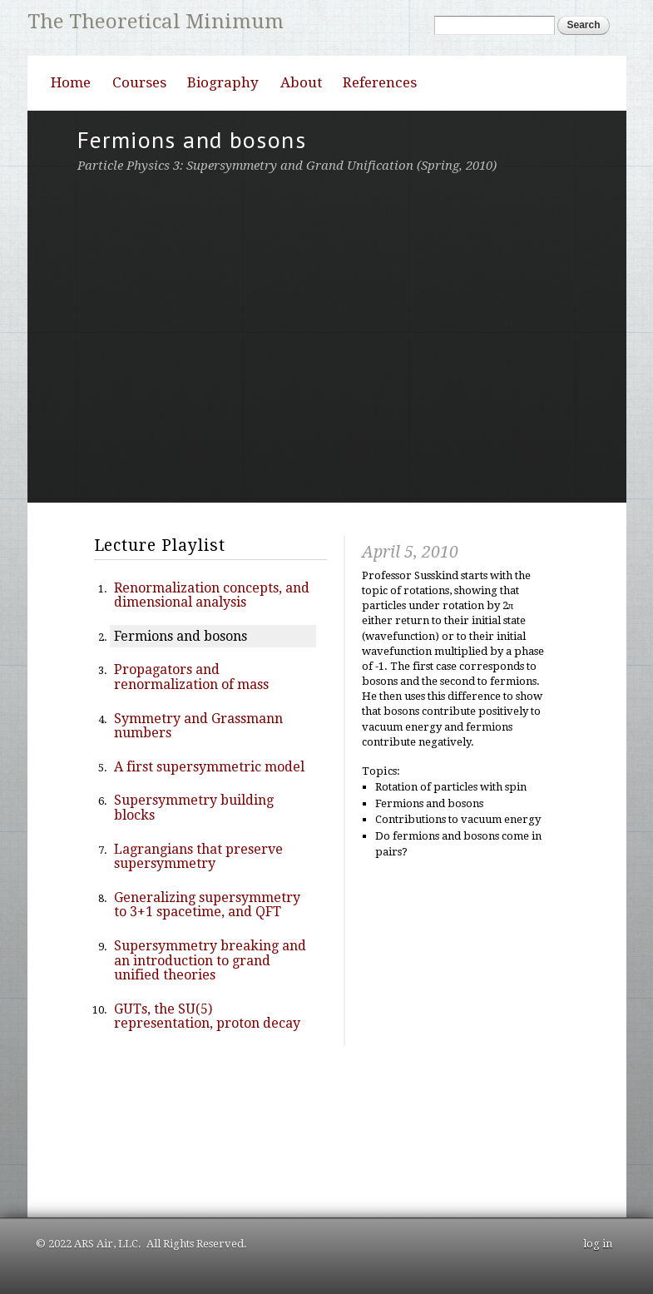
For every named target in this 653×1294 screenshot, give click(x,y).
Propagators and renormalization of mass (191, 677)
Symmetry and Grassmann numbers (198, 726)
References (380, 82)
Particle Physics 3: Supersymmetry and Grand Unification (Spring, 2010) (287, 165)
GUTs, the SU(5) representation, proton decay (207, 1016)
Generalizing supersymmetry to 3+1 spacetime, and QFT (207, 905)
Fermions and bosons (180, 636)
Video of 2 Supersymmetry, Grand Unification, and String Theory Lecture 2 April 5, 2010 (326, 335)
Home (71, 82)
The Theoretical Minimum (155, 21)
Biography (223, 82)
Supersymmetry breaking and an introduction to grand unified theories (210, 960)
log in (597, 1243)
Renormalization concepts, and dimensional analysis (211, 595)
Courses (139, 82)
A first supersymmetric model (209, 767)
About (301, 82)
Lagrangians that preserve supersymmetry (198, 856)
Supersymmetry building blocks (194, 807)
